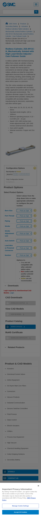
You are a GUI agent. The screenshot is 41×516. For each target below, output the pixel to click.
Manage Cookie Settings (20, 508)
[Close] (38, 488)
